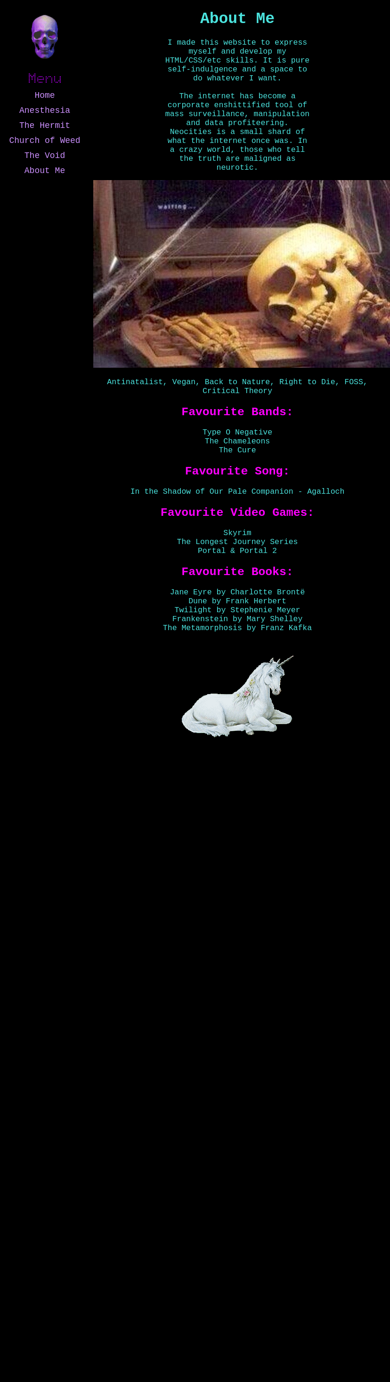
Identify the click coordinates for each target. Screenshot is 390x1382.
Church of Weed (44, 140)
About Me (44, 170)
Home (44, 95)
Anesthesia (44, 110)
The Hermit (44, 125)
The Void (44, 155)
